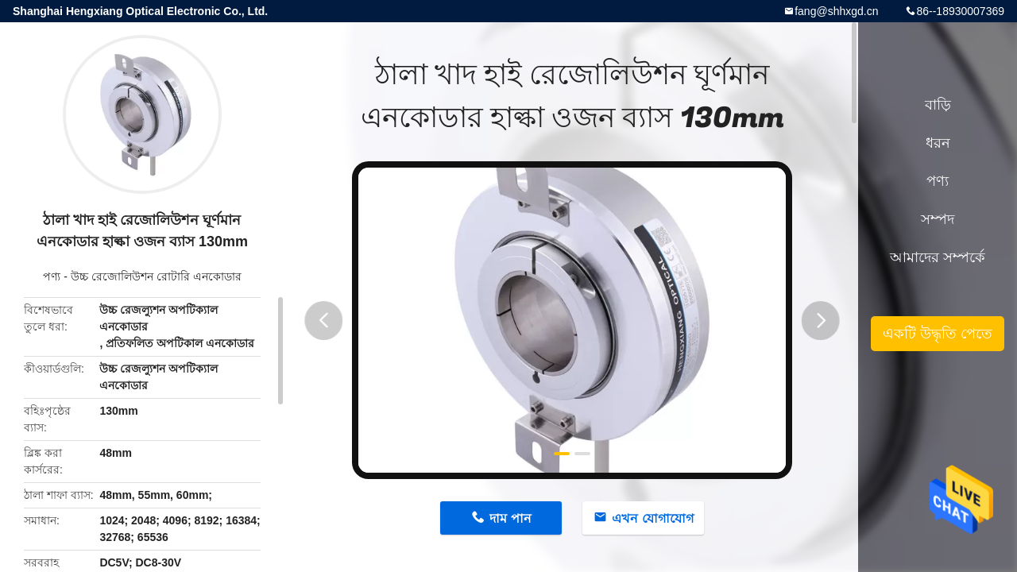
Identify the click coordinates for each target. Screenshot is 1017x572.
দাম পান (510, 518)
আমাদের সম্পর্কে (937, 257)
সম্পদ (937, 219)
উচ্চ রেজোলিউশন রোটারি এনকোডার (156, 276)
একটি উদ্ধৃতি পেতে (937, 334)
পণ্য (51, 276)
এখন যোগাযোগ (652, 518)
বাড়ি (938, 105)
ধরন (938, 143)
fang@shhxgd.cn (836, 11)
